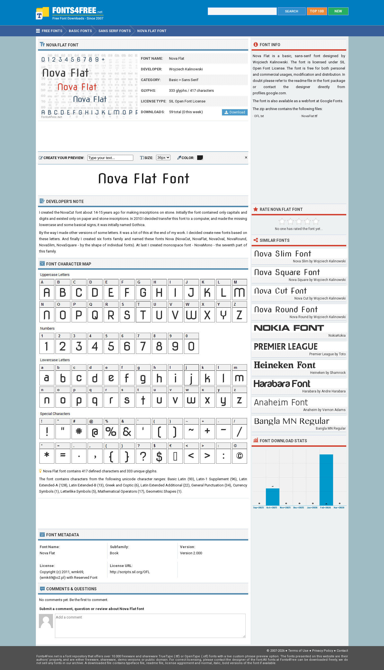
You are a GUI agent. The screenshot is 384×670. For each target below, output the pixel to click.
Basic (173, 80)
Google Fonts (331, 101)
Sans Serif (190, 80)
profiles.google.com (269, 93)
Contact (342, 651)
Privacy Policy (322, 651)
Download (235, 112)
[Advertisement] (143, 136)
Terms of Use (298, 651)
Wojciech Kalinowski (186, 69)
